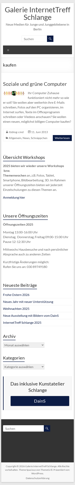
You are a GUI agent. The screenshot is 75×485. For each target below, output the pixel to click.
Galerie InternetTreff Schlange (37, 13)
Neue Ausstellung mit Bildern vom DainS (31, 315)
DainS (40, 401)
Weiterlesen (62, 138)
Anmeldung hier (14, 197)
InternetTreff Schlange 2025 (22, 322)
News (26, 138)
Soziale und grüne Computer (35, 84)
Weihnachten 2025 (16, 308)
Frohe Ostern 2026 (16, 295)
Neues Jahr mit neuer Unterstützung (28, 301)
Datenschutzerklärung (37, 478)
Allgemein (15, 138)
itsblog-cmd (16, 132)
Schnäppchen (39, 138)
